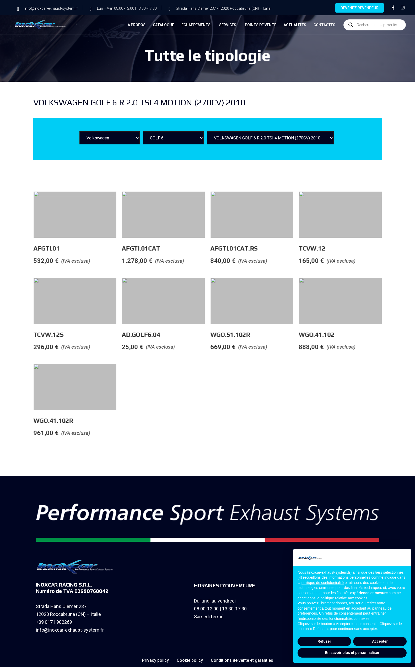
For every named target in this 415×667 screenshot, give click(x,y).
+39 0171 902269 (54, 622)
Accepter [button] (380, 641)
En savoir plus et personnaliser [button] (352, 652)
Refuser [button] (324, 641)
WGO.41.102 (397, 334)
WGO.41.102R (134, 420)
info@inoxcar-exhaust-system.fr (70, 630)
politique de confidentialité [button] (322, 583)
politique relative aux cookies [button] (343, 598)
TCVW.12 (392, 248)
